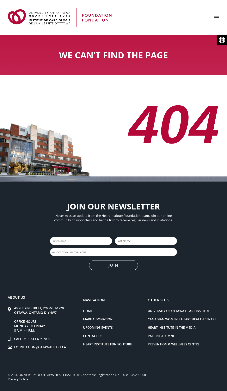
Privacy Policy (18, 379)
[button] (222, 40)
